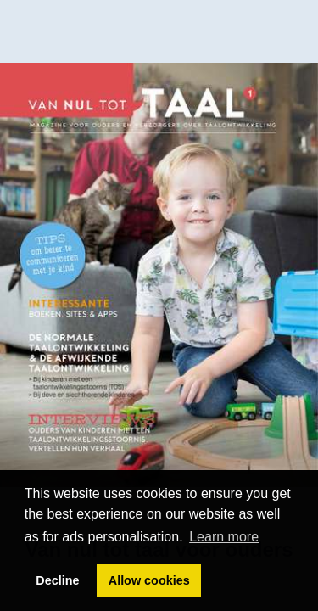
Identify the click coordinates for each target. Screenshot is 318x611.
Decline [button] (57, 580)
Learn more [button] (224, 537)
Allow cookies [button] (149, 580)
